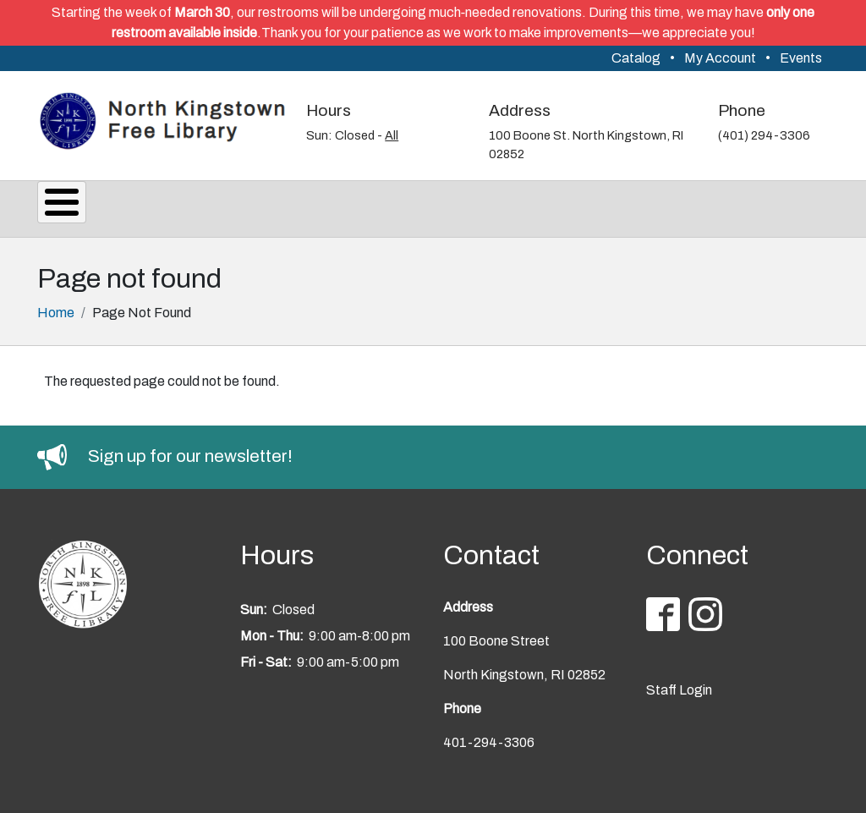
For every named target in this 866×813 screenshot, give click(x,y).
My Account (720, 58)
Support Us (723, 206)
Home (55, 307)
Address (520, 110)
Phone (741, 110)
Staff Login (679, 685)
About (80, 206)
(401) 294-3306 (764, 135)
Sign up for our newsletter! (190, 451)
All (391, 135)
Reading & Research (415, 206)
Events (801, 58)
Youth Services (585, 206)
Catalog (635, 58)
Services (175, 206)
